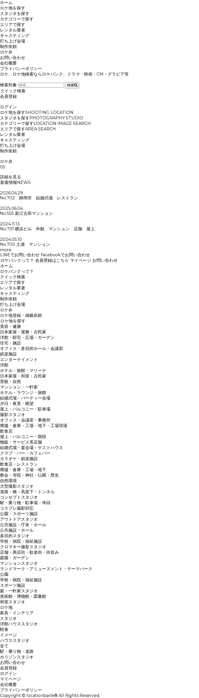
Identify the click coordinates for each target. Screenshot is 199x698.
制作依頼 (8, 46)
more (5, 249)
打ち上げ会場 (12, 41)
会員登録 (8, 96)
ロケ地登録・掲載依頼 (21, 315)
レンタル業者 (12, 30)
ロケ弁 (6, 52)
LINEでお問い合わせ (20, 254)
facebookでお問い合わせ (65, 254)
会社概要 (8, 63)
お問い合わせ (12, 57)
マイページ (80, 260)
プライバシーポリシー (21, 68)
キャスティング (14, 35)
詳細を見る (10, 176)
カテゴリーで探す (17, 19)
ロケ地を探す (12, 8)
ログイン (8, 106)
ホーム (6, 2)
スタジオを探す (14, 13)
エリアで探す (12, 24)
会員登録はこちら (52, 260)
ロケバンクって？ (17, 260)
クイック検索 (12, 90)
